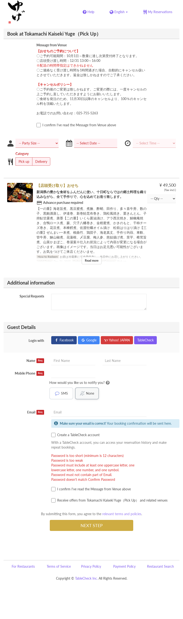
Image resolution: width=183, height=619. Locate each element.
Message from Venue (51, 45)
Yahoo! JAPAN (117, 340)
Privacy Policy (91, 566)
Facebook (64, 340)
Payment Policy (124, 566)
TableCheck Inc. (86, 578)
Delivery (39, 161)
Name (35, 360)
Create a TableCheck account (75, 435)
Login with (36, 341)
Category (22, 154)
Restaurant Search (160, 566)
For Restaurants (23, 566)
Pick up (22, 161)
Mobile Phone (29, 373)
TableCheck (145, 340)
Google (89, 340)
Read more (91, 260)
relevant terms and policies (121, 514)
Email (35, 412)
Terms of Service (59, 566)
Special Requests (32, 296)
